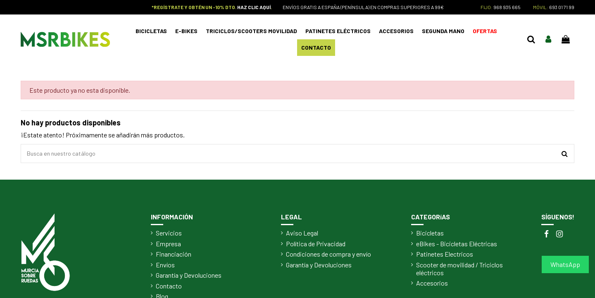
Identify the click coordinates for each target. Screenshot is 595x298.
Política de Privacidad (315, 246)
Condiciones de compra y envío (328, 256)
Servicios (169, 235)
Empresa (168, 246)
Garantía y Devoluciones (188, 277)
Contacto (169, 288)
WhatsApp (565, 264)
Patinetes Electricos (444, 256)
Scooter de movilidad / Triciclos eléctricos (459, 271)
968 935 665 (507, 7)
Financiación (173, 256)
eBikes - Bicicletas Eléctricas (456, 246)
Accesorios (432, 285)
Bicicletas (430, 235)
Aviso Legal (302, 235)
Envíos (165, 267)
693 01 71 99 (561, 7)
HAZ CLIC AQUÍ (254, 7)
